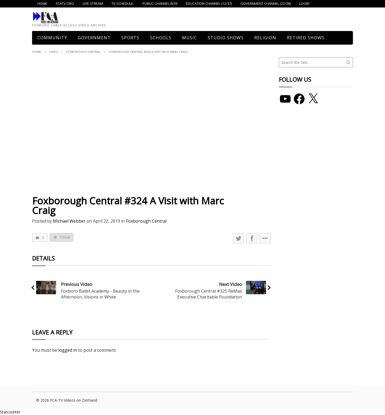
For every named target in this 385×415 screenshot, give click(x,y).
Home (36, 52)
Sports (130, 38)
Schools (160, 38)
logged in (67, 350)
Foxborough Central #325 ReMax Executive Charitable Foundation (208, 294)
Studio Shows (226, 38)
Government (94, 38)
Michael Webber (69, 221)
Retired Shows (305, 38)
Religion (265, 38)
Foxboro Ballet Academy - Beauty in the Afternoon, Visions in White (100, 294)
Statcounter (10, 411)
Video (53, 52)
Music (189, 38)
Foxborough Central (83, 52)
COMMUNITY (52, 38)
